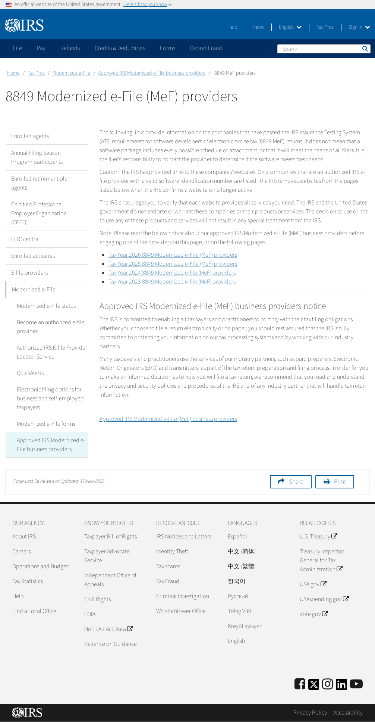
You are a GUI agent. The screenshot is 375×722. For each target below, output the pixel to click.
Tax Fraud (167, 581)
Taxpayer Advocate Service (107, 556)
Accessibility (348, 712)
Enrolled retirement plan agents (40, 183)
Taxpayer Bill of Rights (110, 536)
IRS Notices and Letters (183, 536)
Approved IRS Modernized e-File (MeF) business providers (168, 419)
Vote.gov (314, 614)
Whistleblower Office (181, 611)
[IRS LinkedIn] (341, 687)
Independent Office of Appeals (110, 579)
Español (237, 536)
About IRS (24, 536)
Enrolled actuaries (33, 256)
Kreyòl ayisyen (245, 626)
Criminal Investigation (182, 596)
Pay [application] (41, 48)
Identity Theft (172, 551)
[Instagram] (327, 684)
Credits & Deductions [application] (120, 48)
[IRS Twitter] (313, 687)
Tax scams (168, 566)
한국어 (237, 581)
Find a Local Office (34, 611)
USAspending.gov (324, 599)
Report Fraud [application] (206, 48)
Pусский (238, 596)
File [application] (17, 48)
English (290, 27)
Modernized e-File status (46, 306)
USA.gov (313, 584)
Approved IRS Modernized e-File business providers (151, 73)
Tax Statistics (27, 581)
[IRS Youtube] (356, 684)
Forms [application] (167, 48)
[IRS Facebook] (299, 684)
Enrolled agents (30, 136)
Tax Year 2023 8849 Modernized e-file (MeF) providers (172, 282)
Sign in (359, 27)
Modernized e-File (71, 73)
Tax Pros (325, 27)
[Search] (324, 48)
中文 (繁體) (242, 566)
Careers (21, 551)
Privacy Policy (310, 712)
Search (364, 48)
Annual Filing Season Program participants (37, 157)
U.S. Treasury (318, 536)
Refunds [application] (70, 48)
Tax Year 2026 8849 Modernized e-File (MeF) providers (172, 255)
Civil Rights (97, 599)
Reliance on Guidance (110, 644)
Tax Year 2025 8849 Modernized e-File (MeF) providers (172, 264)
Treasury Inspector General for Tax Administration (322, 560)
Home (13, 73)
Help (232, 27)
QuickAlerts (30, 373)
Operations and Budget (40, 566)
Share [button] (296, 481)
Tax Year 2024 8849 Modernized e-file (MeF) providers (172, 273)
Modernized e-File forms (46, 424)
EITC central (25, 239)
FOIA (89, 614)
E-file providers (29, 273)
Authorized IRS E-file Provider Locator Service (52, 352)
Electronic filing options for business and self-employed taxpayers (50, 398)
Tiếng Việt (240, 611)
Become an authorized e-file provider (51, 326)
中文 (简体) (242, 551)
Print (340, 481)
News (258, 27)
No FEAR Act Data (108, 629)
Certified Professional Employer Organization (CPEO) (39, 213)
